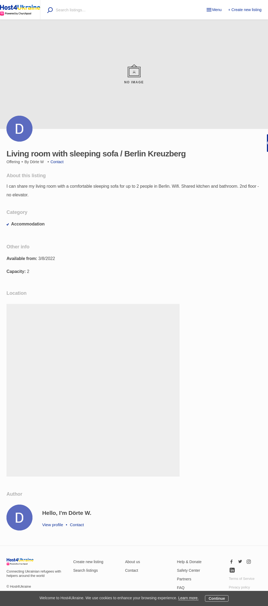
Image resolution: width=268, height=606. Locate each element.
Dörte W (37, 162)
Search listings (85, 570)
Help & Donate (189, 562)
